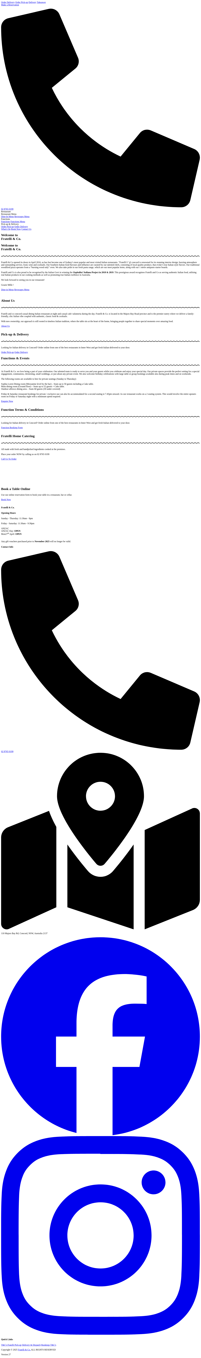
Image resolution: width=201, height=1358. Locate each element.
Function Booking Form (12, 427)
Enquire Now (7, 401)
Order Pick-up (21, 2)
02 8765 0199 (7, 209)
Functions (5, 221)
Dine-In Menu (7, 216)
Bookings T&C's (48, 1345)
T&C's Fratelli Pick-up (11, 1345)
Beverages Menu (21, 216)
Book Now (16, 229)
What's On (5, 229)
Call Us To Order (8, 459)
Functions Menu (17, 221)
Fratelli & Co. (24, 1350)
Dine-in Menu (7, 289)
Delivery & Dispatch (31, 1345)
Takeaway (41, 2)
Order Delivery (8, 2)
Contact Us (26, 229)
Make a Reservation (10, 5)
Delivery (32, 2)
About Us (5, 326)
